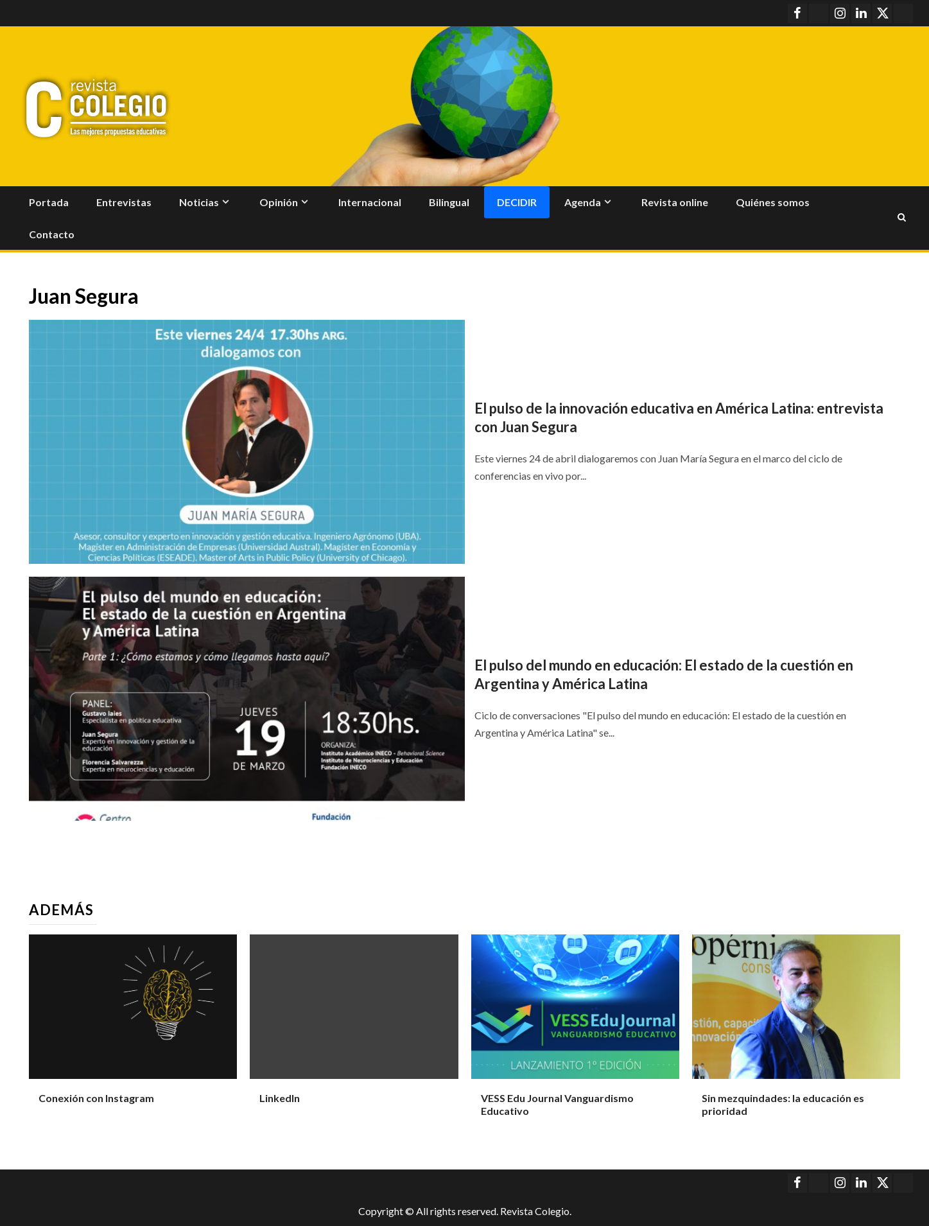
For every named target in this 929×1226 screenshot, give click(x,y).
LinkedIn (279, 1098)
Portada (49, 202)
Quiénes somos (773, 202)
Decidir (517, 202)
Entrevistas (124, 202)
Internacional (369, 202)
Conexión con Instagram (96, 1098)
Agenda (582, 202)
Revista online (674, 202)
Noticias (199, 202)
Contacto (51, 234)
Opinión (278, 202)
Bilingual (449, 202)
